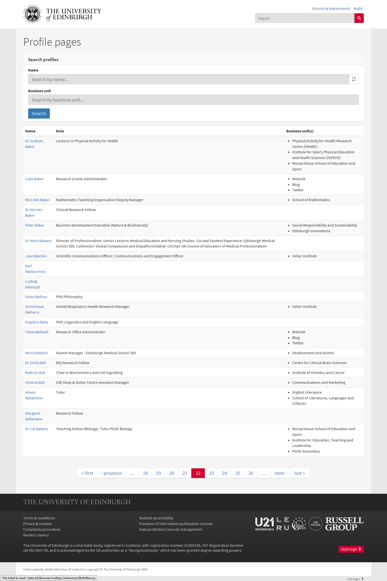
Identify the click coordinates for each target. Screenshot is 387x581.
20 (171, 473)
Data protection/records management (170, 529)
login (355, 579)
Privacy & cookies (37, 523)
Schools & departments (331, 8)
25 (237, 473)
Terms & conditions (39, 517)
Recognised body (143, 550)
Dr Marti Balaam (38, 240)
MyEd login (351, 549)
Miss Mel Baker (37, 199)
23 (211, 473)
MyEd (358, 8)
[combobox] (305, 18)
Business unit (39, 90)
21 (184, 473)
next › (280, 473)
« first (87, 473)
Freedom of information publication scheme (176, 523)
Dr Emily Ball (35, 362)
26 (251, 473)
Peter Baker (34, 225)
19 (158, 473)
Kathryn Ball (35, 372)
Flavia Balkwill (36, 331)
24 (224, 473)
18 (145, 473)
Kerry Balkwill (36, 352)
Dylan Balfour (36, 296)
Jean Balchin (35, 255)
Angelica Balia (36, 321)
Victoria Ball (35, 382)
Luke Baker (34, 178)
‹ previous (111, 473)
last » (299, 473)
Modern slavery (36, 534)
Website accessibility (156, 517)
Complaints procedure (41, 529)
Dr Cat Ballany (36, 428)
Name (33, 70)
